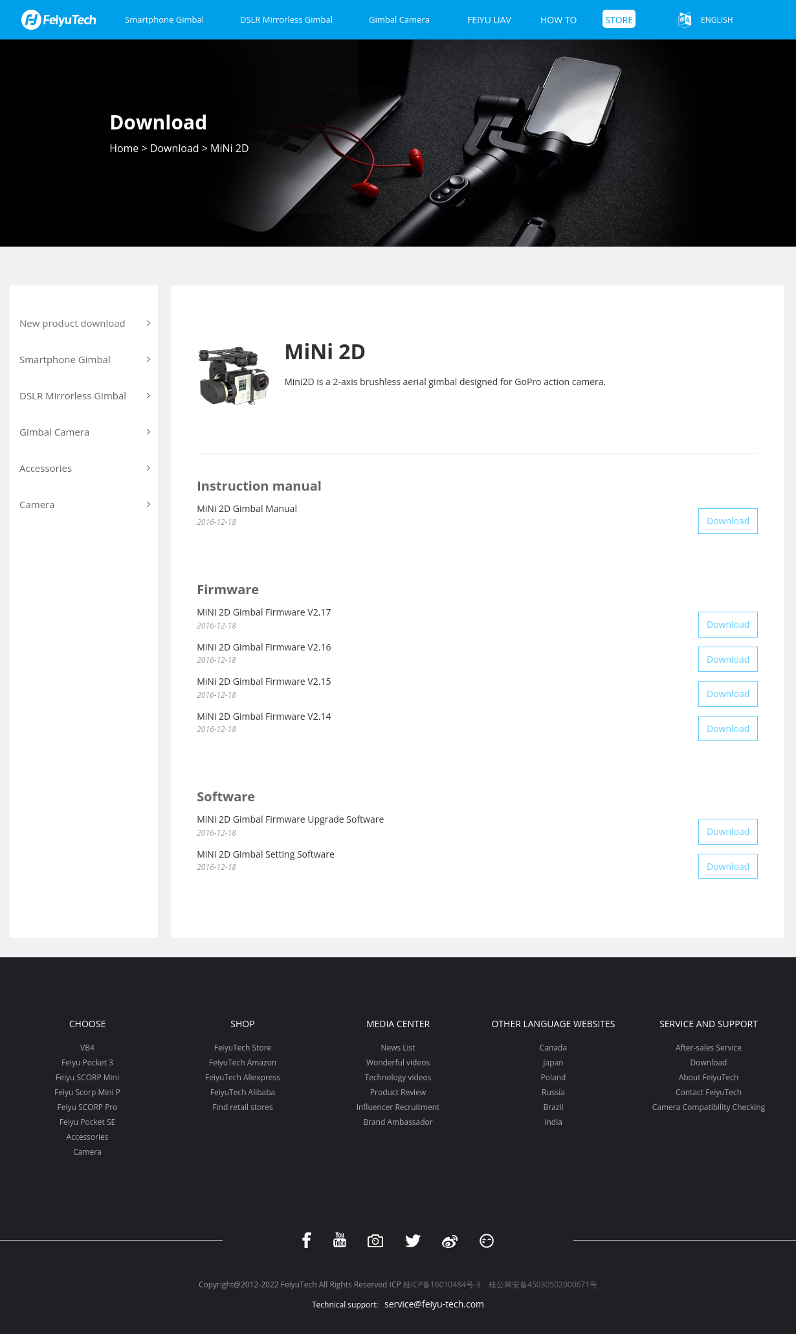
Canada (553, 1047)
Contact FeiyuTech (709, 1092)
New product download (84, 323)
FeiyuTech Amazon (242, 1062)
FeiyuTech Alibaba (243, 1092)
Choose (87, 1023)
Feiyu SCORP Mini (87, 1077)
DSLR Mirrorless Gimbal (286, 19)
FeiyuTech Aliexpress (242, 1077)
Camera (87, 1151)
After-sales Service (709, 1047)
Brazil (553, 1107)
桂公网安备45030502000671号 (543, 1284)
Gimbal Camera (399, 19)
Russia (553, 1092)
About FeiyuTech (709, 1077)
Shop (242, 1023)
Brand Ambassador (397, 1122)
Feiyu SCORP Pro (87, 1107)
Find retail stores (242, 1107)
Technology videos (398, 1077)
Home (123, 148)
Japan (553, 1062)
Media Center (398, 1023)
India (553, 1122)
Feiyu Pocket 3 (87, 1062)
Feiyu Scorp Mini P (87, 1092)
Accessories (88, 1136)
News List (398, 1047)
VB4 (87, 1047)
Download (174, 148)
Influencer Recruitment (398, 1107)
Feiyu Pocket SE (87, 1122)
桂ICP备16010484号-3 (442, 1284)
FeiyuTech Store (243, 1047)
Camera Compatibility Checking (708, 1107)
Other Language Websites (553, 1023)
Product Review (398, 1092)
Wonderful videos (398, 1062)
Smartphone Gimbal (164, 19)
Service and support (708, 1023)
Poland (553, 1077)
